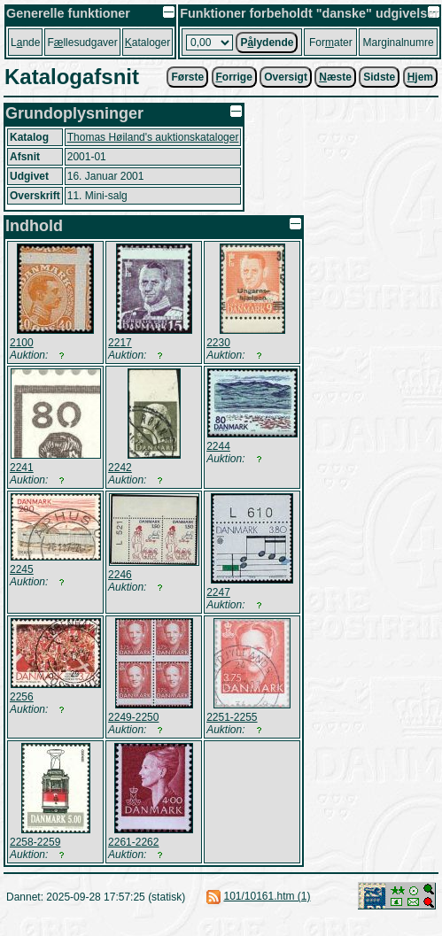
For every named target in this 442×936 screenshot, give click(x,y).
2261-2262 (133, 842)
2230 (218, 342)
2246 (120, 575)
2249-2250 (133, 717)
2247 (218, 592)
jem (420, 77)
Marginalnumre (398, 42)
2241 (22, 467)
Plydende (266, 42)
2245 (22, 569)
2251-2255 (231, 717)
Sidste (379, 77)
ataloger (147, 42)
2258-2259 (35, 842)
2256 (22, 697)
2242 (120, 467)
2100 (22, 342)
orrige (234, 77)
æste (335, 77)
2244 (218, 446)
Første (187, 77)
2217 (120, 342)
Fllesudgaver (82, 42)
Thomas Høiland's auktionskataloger (153, 137)
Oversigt (285, 77)
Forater (331, 42)
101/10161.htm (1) (266, 896)
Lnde (25, 42)
